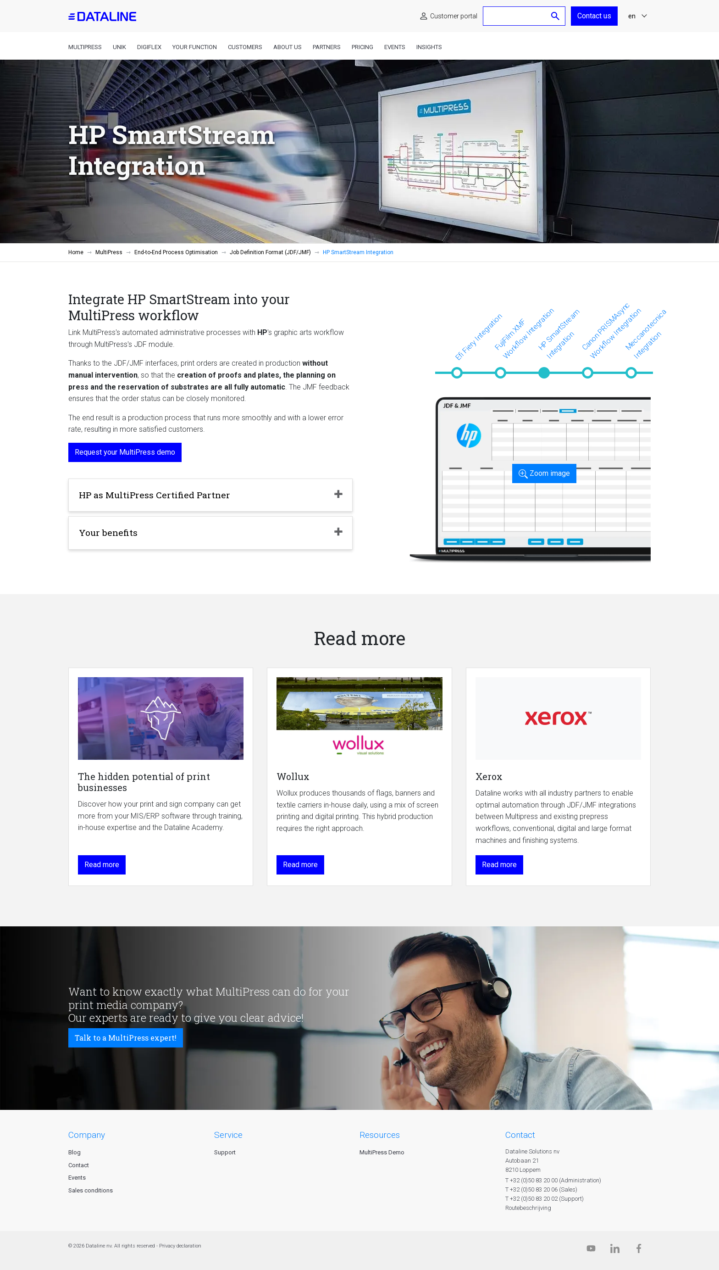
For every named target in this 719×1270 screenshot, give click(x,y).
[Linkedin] (615, 1250)
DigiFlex (149, 47)
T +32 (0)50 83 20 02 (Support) (544, 1198)
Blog (74, 1152)
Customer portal (453, 16)
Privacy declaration (180, 1246)
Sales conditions (90, 1190)
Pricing (362, 47)
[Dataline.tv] (591, 1250)
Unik (119, 47)
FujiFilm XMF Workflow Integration (524, 333)
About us (287, 47)
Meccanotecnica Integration (646, 333)
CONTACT (520, 1135)
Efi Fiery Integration (479, 337)
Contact (78, 1165)
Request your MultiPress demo (125, 452)
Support (225, 1152)
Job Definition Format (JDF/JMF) (270, 252)
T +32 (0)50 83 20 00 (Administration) (553, 1180)
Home (75, 252)
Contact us (594, 15)
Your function (194, 47)
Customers (245, 47)
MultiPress (85, 47)
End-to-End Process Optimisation (176, 252)
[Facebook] (639, 1250)
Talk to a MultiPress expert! (126, 1037)
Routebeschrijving (528, 1207)
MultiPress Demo (382, 1152)
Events (394, 47)
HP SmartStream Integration (558, 333)
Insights (429, 47)
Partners (327, 47)
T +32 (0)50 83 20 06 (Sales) (541, 1189)
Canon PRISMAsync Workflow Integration (611, 331)
